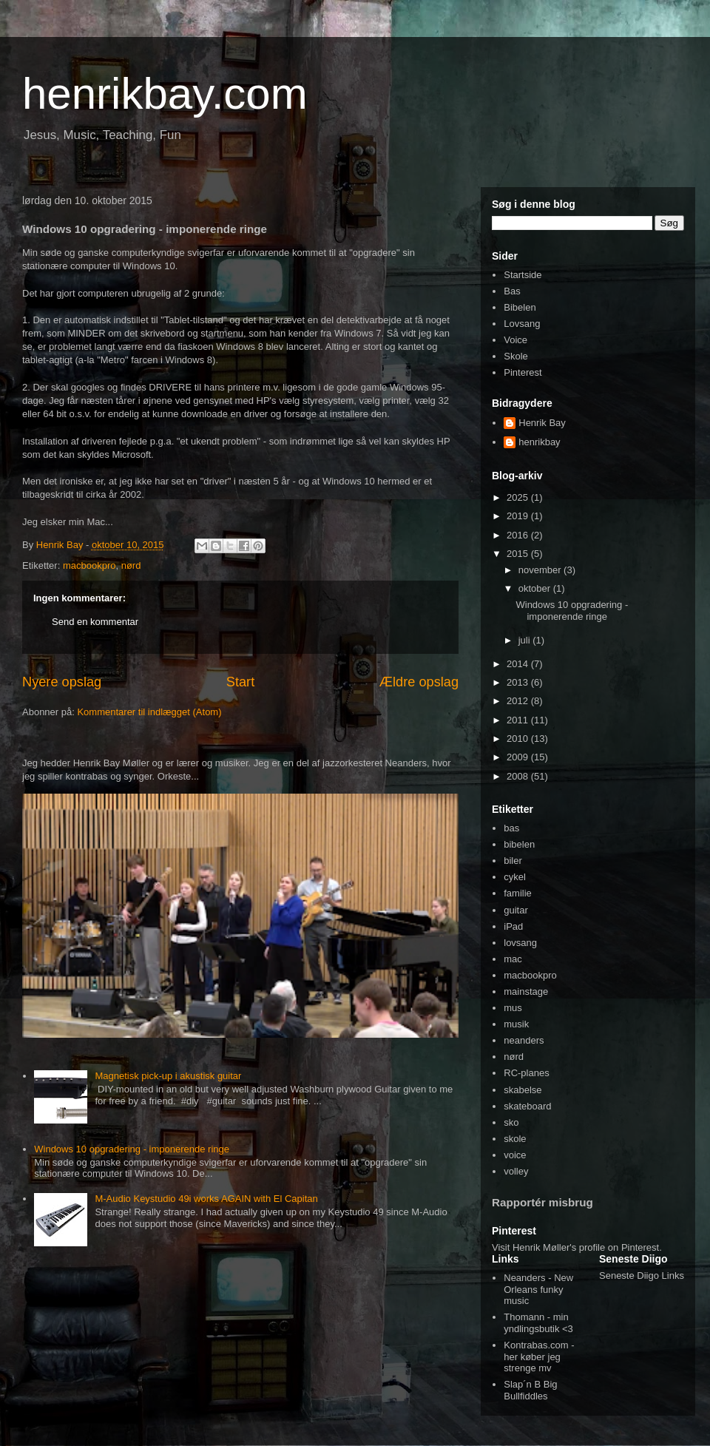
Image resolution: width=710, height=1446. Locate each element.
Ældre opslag (419, 682)
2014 (519, 663)
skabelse (522, 1089)
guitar (516, 910)
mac (513, 958)
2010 (519, 738)
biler (513, 860)
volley (516, 1171)
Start (240, 682)
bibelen (519, 844)
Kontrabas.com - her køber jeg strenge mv (539, 1356)
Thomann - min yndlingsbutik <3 (538, 1322)
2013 (519, 682)
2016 (519, 535)
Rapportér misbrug (542, 1202)
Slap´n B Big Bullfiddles (530, 1390)
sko (511, 1122)
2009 (519, 757)
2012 (519, 700)
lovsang (520, 942)
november (541, 569)
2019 (519, 515)
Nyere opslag (61, 682)
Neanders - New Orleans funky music (538, 1289)
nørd (131, 565)
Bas (512, 291)
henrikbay (539, 441)
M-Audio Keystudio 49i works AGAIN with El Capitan (206, 1198)
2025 (519, 497)
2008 (519, 776)
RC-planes (526, 1072)
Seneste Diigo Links (641, 1275)
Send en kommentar (95, 621)
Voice (515, 339)
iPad (513, 926)
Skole (516, 356)
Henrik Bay (542, 422)
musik (516, 1024)
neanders (524, 1040)
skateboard (527, 1106)
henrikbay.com (165, 93)
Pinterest (522, 372)
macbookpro (89, 565)
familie (518, 893)
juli (525, 640)
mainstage (526, 991)
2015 (519, 553)
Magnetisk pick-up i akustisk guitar (168, 1075)
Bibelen (519, 307)
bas (511, 828)
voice (515, 1154)
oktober (535, 588)
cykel (515, 876)
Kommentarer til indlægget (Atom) (149, 711)
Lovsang (522, 323)
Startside (522, 274)
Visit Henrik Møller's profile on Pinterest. (577, 1247)
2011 (519, 720)
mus (513, 1007)
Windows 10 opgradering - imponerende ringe (131, 1149)
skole (515, 1138)
